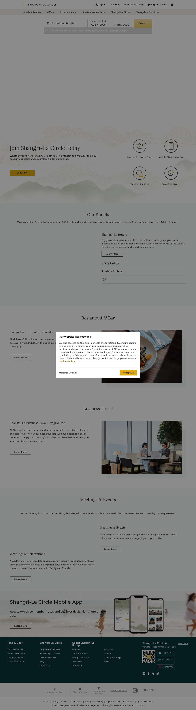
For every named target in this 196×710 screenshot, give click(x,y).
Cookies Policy (67, 361)
